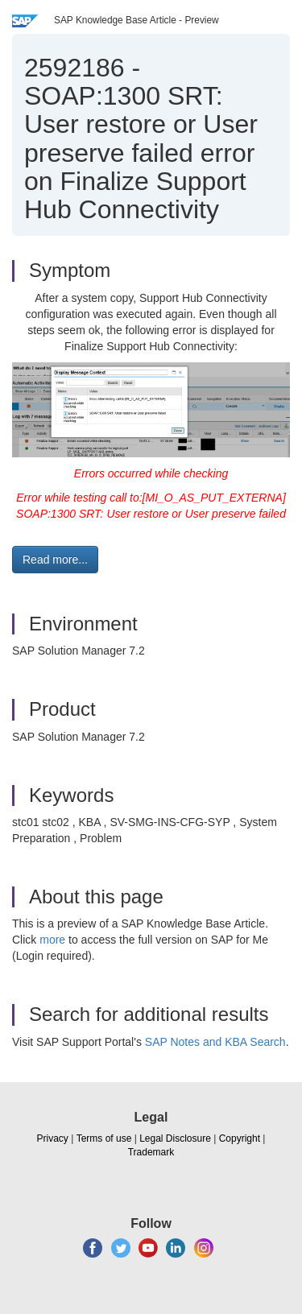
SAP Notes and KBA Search (215, 1041)
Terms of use (104, 1138)
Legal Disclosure (175, 1138)
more (52, 939)
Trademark (151, 1152)
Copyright (239, 1138)
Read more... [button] (55, 559)
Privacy (52, 1138)
